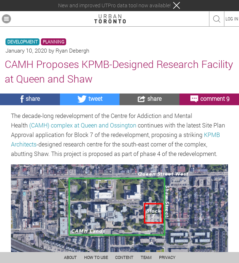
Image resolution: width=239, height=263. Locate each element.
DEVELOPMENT (22, 42)
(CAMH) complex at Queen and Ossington (82, 125)
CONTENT (124, 257)
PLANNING (53, 42)
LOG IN (231, 18)
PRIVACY (167, 257)
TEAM (146, 257)
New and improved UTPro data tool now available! (114, 5)
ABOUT (70, 257)
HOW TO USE (96, 257)
